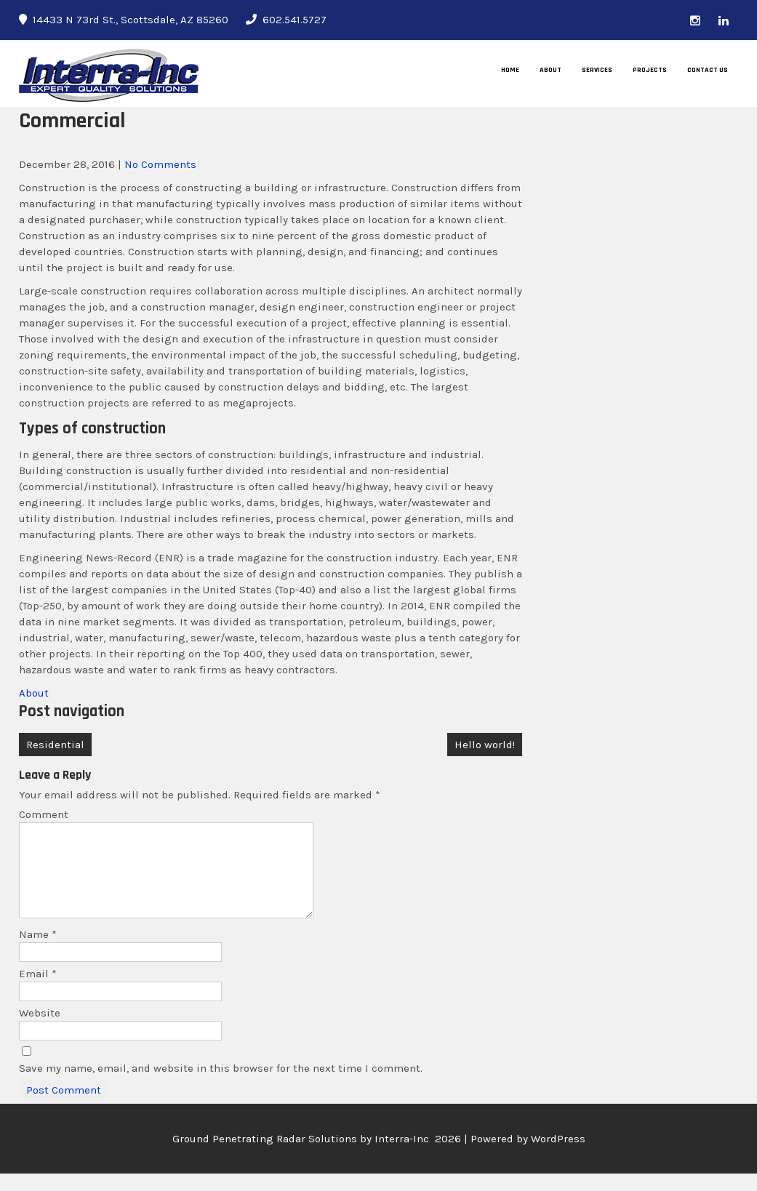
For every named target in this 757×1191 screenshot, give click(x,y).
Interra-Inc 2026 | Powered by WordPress (480, 1156)
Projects (650, 69)
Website (39, 1030)
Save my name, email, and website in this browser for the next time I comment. (220, 1085)
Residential (55, 744)
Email (38, 991)
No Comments (160, 164)
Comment (43, 814)
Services (597, 69)
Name (38, 951)
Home (510, 69)
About (550, 69)
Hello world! (484, 744)
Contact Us (707, 69)
